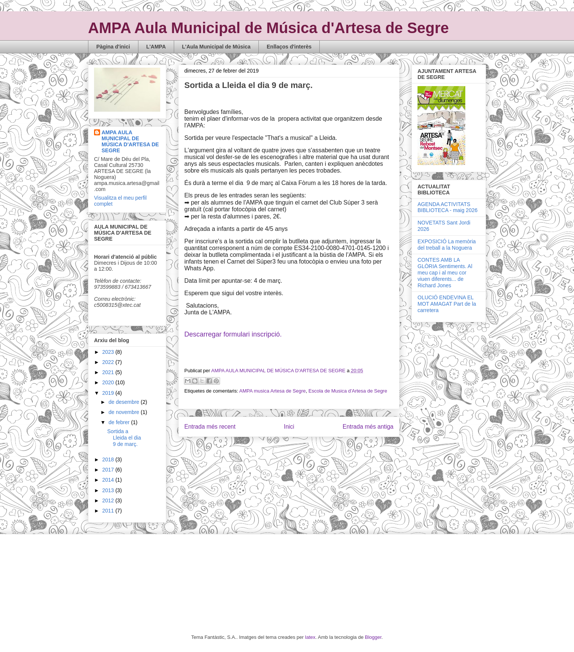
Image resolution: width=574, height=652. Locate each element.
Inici (289, 426)
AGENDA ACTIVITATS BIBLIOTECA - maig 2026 (448, 207)
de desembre (124, 402)
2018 (108, 459)
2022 (108, 362)
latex (310, 637)
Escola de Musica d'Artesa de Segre (347, 391)
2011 (108, 511)
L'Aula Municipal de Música (216, 47)
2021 (108, 372)
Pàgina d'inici (113, 47)
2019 (108, 393)
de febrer (119, 422)
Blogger (373, 637)
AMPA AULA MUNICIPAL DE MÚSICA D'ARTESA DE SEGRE (130, 141)
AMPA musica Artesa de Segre (272, 391)
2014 (108, 480)
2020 (108, 382)
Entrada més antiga (368, 426)
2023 (108, 352)
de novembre (124, 412)
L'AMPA (156, 47)
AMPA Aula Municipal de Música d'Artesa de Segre (268, 28)
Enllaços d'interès (289, 47)
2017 (108, 470)
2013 (108, 490)
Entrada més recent (209, 426)
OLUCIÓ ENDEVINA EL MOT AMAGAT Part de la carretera (447, 303)
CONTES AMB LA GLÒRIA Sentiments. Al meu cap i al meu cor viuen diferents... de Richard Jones (445, 272)
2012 (108, 500)
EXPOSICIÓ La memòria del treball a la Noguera (447, 244)
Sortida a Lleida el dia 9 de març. (124, 437)
